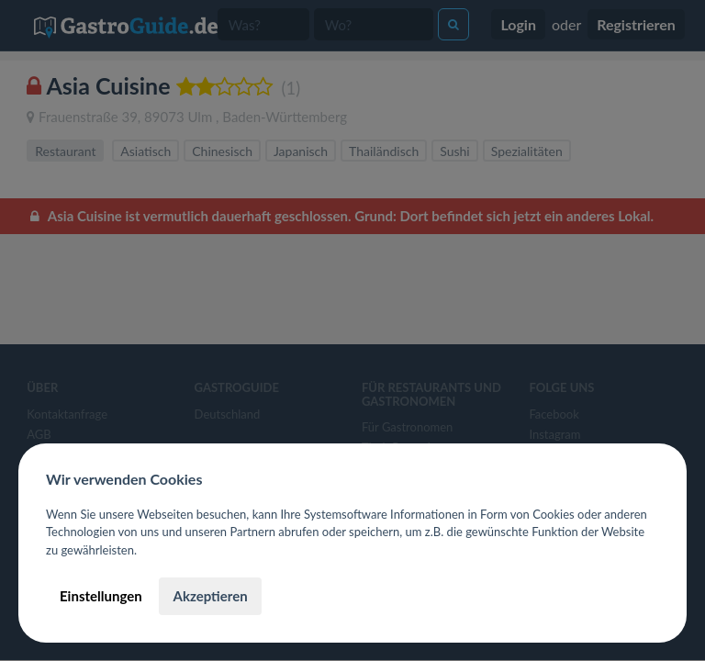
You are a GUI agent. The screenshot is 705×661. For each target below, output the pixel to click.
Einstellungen (101, 596)
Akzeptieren (210, 596)
